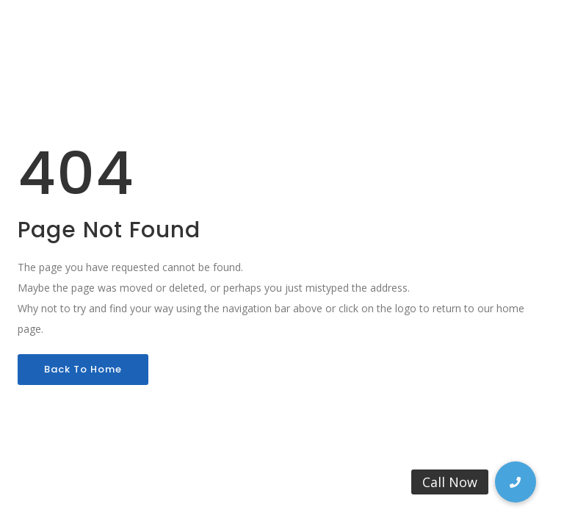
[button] (515, 482)
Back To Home (83, 369)
